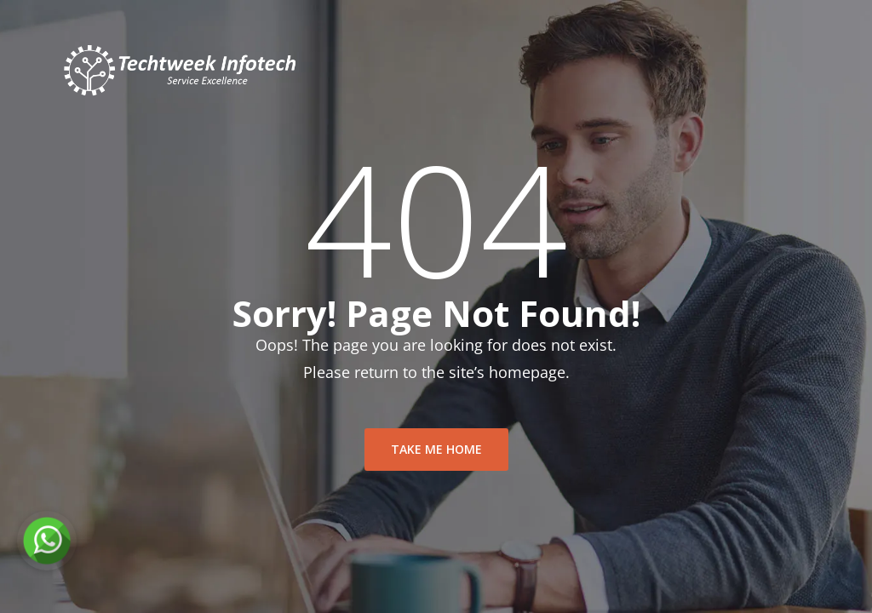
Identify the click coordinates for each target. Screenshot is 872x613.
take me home (436, 449)
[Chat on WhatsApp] (47, 540)
